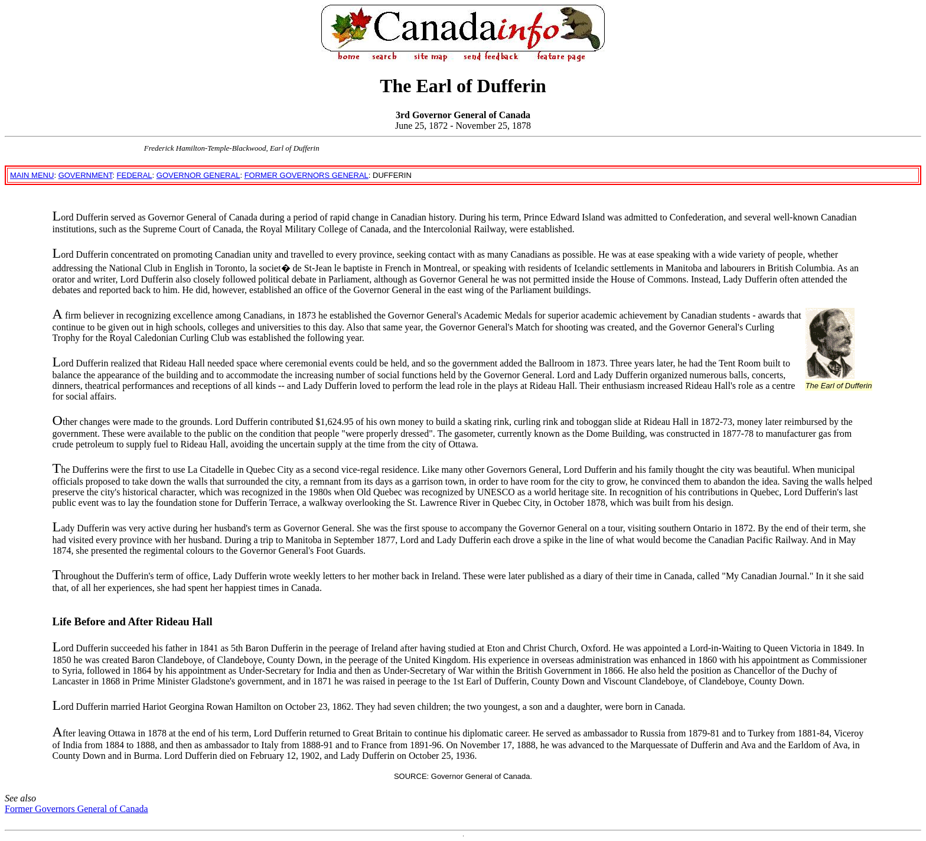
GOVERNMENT (85, 175)
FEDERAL (134, 175)
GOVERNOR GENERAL (198, 175)
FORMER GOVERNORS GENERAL (306, 175)
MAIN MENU (32, 175)
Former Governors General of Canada (76, 809)
